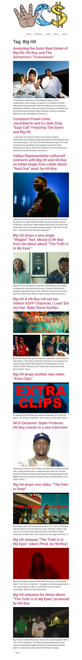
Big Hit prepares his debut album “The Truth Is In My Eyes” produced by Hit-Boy (41, 598)
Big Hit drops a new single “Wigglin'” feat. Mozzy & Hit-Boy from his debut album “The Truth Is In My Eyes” (40, 241)
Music (56, 34)
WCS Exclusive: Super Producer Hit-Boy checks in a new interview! (40, 425)
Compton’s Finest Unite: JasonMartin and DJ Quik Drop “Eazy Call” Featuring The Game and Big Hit (38, 125)
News (29, 34)
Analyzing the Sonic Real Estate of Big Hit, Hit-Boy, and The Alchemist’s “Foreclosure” (40, 52)
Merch (64, 34)
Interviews (39, 34)
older (16, 653)
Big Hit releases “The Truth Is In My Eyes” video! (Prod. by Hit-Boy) (40, 541)
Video (48, 34)
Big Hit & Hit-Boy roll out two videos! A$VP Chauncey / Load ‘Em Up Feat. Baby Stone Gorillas (41, 303)
